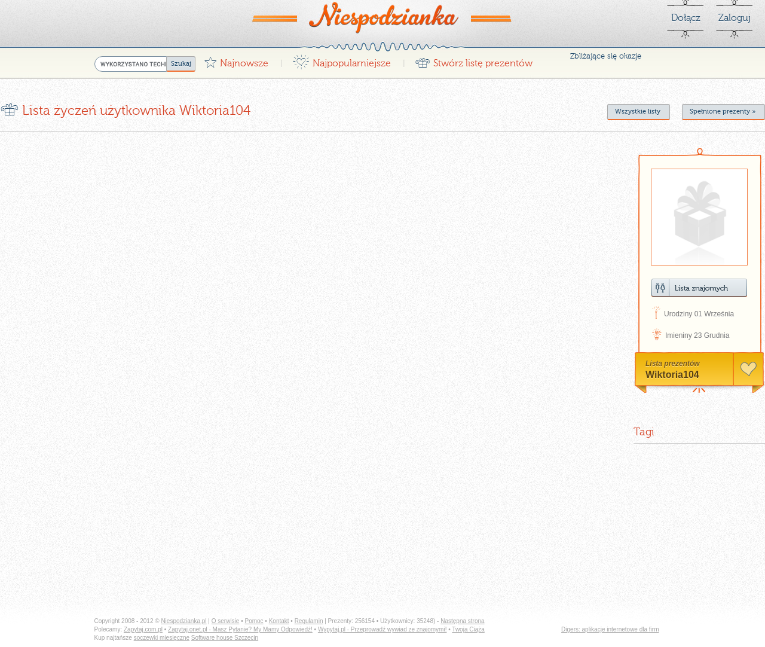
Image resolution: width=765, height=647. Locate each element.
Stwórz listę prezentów (474, 60)
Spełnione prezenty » (722, 111)
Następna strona (462, 621)
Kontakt (279, 621)
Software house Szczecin (224, 637)
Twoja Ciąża (468, 629)
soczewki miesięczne (161, 637)
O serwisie (226, 621)
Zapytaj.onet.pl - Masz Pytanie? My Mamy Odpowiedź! (240, 629)
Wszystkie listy (637, 111)
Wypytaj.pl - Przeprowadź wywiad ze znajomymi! (382, 629)
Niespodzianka (382, 17)
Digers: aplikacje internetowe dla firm (610, 629)
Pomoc (253, 621)
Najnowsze (236, 60)
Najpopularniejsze (341, 60)
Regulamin (309, 621)
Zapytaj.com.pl (143, 629)
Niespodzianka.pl (183, 621)
